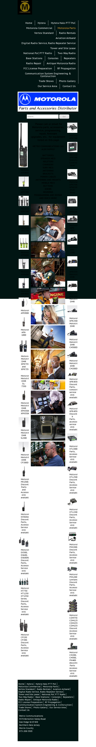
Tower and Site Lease (63, 48)
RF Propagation (66, 68)
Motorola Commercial (39, 28)
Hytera (42, 23)
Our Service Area (47, 86)
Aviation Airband (66, 38)
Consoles (53, 58)
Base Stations (34, 58)
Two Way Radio (67, 53)
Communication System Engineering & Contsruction (48, 74)
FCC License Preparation (38, 68)
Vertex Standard (44, 33)
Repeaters (70, 58)
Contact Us (48, 744)
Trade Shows (46, 81)
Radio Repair (33, 63)
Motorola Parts (67, 28)
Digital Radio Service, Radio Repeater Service (49, 43)
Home (28, 23)
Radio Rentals (67, 33)
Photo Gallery (67, 81)
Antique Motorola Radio (61, 63)
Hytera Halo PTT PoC (63, 23)
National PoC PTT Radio (37, 53)
